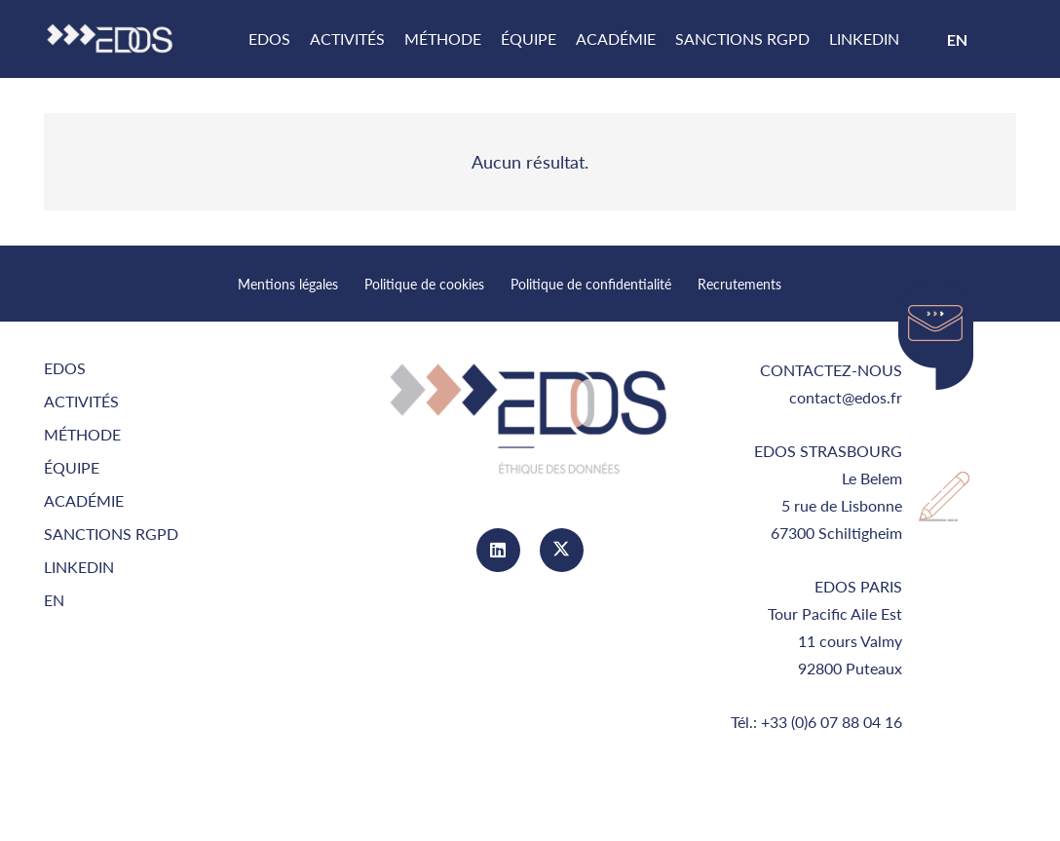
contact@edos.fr (845, 397)
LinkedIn (79, 566)
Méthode (82, 434)
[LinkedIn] (498, 550)
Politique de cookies (424, 283)
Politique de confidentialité (591, 283)
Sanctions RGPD (111, 533)
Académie (84, 500)
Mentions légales (288, 283)
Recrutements (739, 283)
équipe (71, 467)
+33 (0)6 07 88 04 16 (831, 721)
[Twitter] (562, 550)
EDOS (65, 368)
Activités (81, 401)
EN (54, 600)
